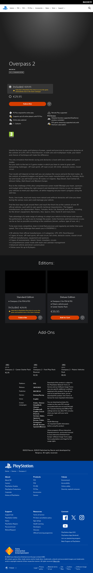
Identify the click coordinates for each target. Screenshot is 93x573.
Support (60, 8)
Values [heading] (64, 477)
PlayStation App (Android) (69, 535)
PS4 (23, 8)
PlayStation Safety (11, 518)
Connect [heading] (64, 511)
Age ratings (37, 521)
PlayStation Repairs (11, 524)
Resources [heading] (37, 511)
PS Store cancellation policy (42, 518)
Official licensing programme (43, 533)
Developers (37, 527)
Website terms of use (53, 568)
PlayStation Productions (13, 489)
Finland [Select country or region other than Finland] (11, 568)
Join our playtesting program (70, 538)
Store (53, 8)
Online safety (65, 486)
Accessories (39, 8)
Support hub (9, 515)
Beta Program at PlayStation (70, 541)
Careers (7, 483)
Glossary (36, 530)
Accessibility (65, 483)
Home (7, 471)
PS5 (18, 8)
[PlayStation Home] (5, 8)
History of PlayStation (12, 495)
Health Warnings (52, 422)
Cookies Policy (69, 568)
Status (7, 521)
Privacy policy (41, 568)
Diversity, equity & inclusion (70, 489)
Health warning (38, 524)
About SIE (8, 480)
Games (12, 8)
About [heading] (7, 477)
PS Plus (30, 8)
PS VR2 (35, 486)
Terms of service (38, 515)
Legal (35, 568)
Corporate (8, 492)
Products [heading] (37, 477)
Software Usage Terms (81, 568)
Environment (65, 480)
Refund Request (10, 530)
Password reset (10, 527)
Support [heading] (8, 511)
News (47, 8)
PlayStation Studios (11, 486)
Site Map (62, 568)
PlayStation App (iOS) (68, 532)
